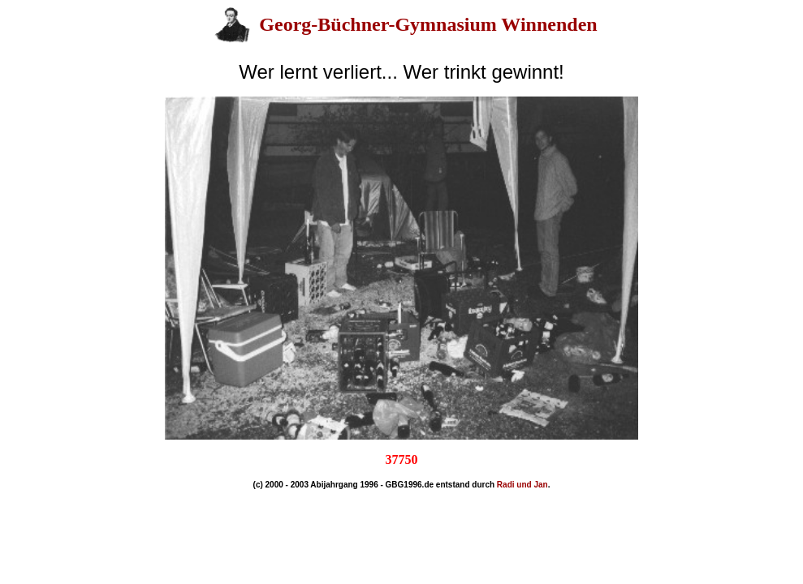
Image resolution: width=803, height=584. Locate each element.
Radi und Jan (522, 484)
